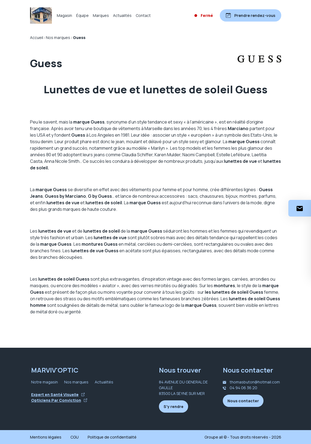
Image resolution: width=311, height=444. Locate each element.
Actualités (122, 15)
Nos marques (76, 382)
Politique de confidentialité (112, 437)
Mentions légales (45, 437)
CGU (74, 437)
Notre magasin (44, 382)
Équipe (82, 15)
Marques (101, 15)
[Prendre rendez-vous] (250, 15)
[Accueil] (41, 15)
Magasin (64, 15)
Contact (143, 15)
